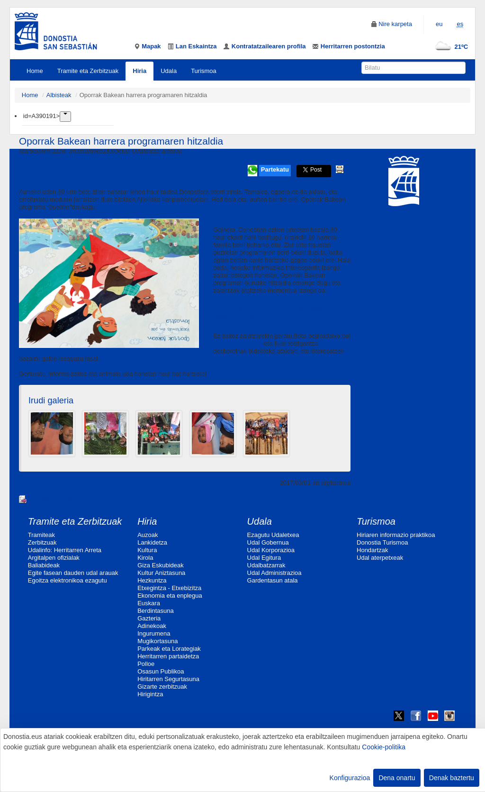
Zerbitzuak (42, 542)
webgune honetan (237, 343)
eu (439, 23)
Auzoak (147, 534)
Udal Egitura (264, 557)
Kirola (145, 557)
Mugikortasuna (157, 641)
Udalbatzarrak (266, 565)
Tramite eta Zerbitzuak (88, 70)
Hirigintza (150, 694)
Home (35, 70)
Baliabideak (44, 565)
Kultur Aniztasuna (161, 572)
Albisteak (59, 95)
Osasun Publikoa (160, 671)
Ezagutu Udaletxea (273, 534)
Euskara (148, 603)
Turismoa (203, 70)
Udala (169, 70)
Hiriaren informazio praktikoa (396, 534)
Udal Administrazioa (274, 572)
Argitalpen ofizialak (54, 557)
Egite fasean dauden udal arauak (73, 572)
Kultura (147, 550)
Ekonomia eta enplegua (169, 595)
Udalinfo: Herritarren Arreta (64, 550)
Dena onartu (396, 778)
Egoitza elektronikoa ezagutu (67, 580)
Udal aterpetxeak (380, 557)
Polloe (145, 663)
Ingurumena (153, 633)
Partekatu (275, 169)
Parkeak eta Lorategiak (169, 648)
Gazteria (149, 618)
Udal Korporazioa (271, 550)
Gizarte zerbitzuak (162, 686)
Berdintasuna (155, 610)
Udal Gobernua (268, 542)
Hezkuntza (151, 580)
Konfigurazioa (350, 778)
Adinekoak (151, 625)
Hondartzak (372, 550)
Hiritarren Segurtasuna (168, 679)
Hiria (139, 70)
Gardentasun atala (272, 580)
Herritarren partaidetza (168, 656)
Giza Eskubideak (160, 565)
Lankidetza (152, 542)
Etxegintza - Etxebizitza (169, 588)
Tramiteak (41, 534)
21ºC (449, 46)
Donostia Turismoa (382, 542)
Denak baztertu (451, 778)
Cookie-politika (383, 747)
